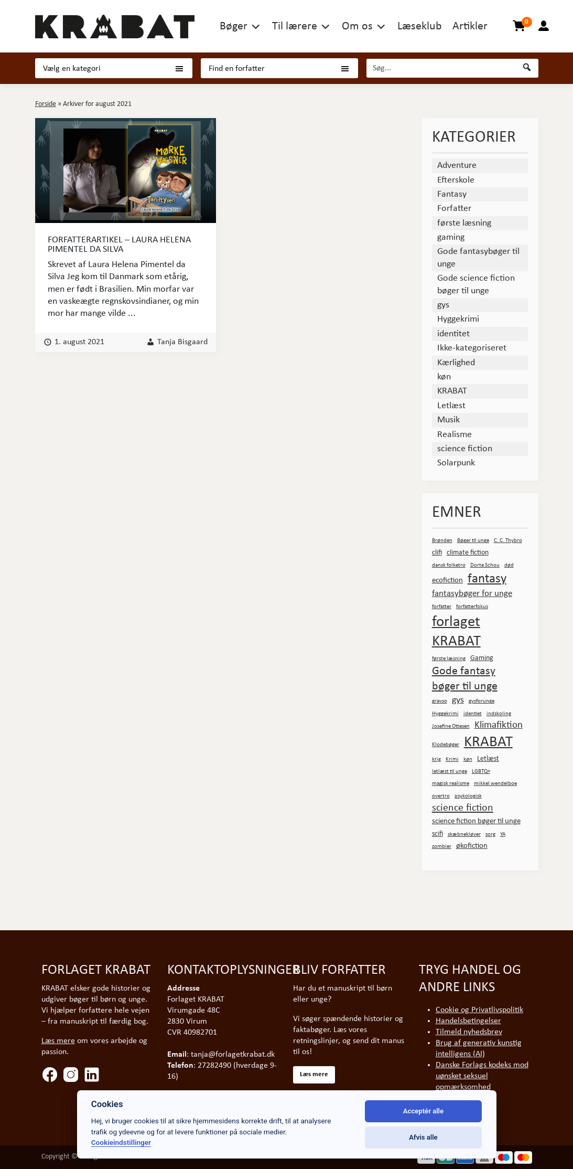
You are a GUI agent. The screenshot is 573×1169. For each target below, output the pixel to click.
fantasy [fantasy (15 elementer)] (487, 579)
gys (443, 305)
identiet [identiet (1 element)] (472, 714)
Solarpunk (456, 463)
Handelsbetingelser (468, 1021)
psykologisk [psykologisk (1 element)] (468, 796)
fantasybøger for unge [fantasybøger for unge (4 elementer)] (472, 593)
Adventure (457, 166)
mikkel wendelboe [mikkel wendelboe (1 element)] (495, 784)
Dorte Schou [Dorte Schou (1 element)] (485, 565)
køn (444, 377)
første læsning (464, 223)
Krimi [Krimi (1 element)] (452, 759)
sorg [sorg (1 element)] (490, 834)
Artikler (470, 26)
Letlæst (451, 406)
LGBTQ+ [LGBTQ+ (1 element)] (481, 771)
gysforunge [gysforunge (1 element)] (481, 701)
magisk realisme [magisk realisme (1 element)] (450, 784)
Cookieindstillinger (121, 1142)
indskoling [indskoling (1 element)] (498, 714)
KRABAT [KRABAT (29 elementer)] (488, 742)
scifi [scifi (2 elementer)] (437, 834)
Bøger (233, 26)
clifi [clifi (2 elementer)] (437, 552)
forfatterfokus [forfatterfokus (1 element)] (472, 607)
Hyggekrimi (458, 319)
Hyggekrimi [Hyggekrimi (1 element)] (445, 714)
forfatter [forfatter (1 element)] (441, 607)
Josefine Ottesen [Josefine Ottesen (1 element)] (451, 726)
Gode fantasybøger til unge (478, 258)
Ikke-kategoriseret (471, 348)
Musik (448, 420)
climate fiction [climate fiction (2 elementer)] (468, 552)
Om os (357, 26)
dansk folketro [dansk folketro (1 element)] (449, 565)
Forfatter (454, 209)
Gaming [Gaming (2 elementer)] (481, 658)
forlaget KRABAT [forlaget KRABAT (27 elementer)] (456, 632)
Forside (45, 104)
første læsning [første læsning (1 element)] (449, 659)
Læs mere (58, 1041)
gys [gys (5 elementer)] (458, 700)
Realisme (454, 435)
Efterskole (455, 180)
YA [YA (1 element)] (502, 834)
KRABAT (452, 391)
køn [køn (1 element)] (467, 759)
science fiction (464, 449)
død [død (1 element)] (509, 565)
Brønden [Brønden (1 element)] (442, 541)
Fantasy (452, 194)
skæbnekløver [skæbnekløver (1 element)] (464, 834)
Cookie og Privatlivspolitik (479, 1010)
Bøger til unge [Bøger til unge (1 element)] (473, 541)
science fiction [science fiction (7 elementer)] (462, 808)
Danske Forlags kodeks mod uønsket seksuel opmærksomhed (482, 1076)
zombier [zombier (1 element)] (441, 846)
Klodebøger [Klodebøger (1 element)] (445, 745)
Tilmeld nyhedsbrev (469, 1032)
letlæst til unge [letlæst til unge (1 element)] (449, 771)
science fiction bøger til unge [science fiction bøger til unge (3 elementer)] (476, 821)
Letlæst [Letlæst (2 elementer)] (488, 759)
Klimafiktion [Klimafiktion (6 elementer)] (498, 725)
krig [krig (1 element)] (436, 759)
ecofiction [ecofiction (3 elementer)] (447, 580)
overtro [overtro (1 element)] (441, 796)
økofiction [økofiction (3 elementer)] (472, 846)
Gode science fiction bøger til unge (476, 284)
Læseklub (419, 26)
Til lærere (294, 26)
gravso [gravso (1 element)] (439, 701)
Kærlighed (456, 363)
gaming (450, 237)
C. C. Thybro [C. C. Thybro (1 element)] (508, 541)
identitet (453, 334)
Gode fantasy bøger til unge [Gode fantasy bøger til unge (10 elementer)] (465, 679)
